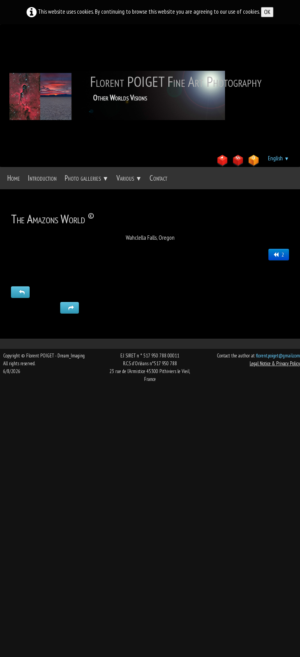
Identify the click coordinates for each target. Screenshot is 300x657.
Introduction (42, 178)
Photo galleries (86, 178)
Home (13, 178)
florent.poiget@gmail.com (278, 355)
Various (129, 178)
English (278, 158)
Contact (158, 178)
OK (267, 12)
